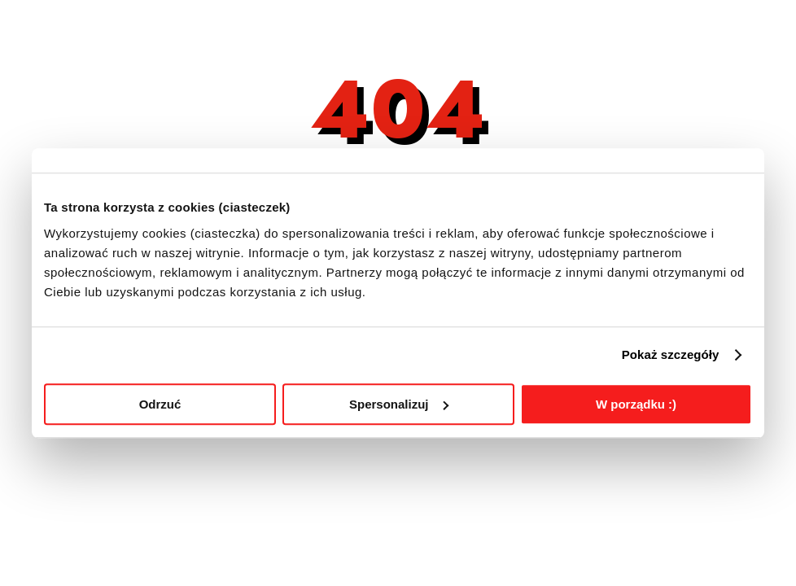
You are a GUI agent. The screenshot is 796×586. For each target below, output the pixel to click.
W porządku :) (636, 404)
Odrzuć (160, 404)
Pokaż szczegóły (670, 354)
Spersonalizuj (398, 404)
